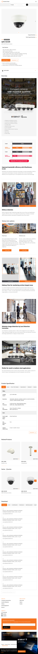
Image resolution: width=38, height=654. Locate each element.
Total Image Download (31, 37)
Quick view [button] (16, 458)
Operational (23, 387)
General (35, 387)
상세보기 (2, 652)
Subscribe (6, 627)
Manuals (4, 505)
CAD (9, 505)
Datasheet (15, 60)
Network (29, 387)
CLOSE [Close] (35, 640)
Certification (14, 505)
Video (3, 387)
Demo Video (7, 250)
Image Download (32, 34)
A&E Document (29, 505)
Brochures (22, 505)
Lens (8, 387)
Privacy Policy (16, 621)
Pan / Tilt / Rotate (14, 387)
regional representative (13, 64)
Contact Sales (6, 60)
